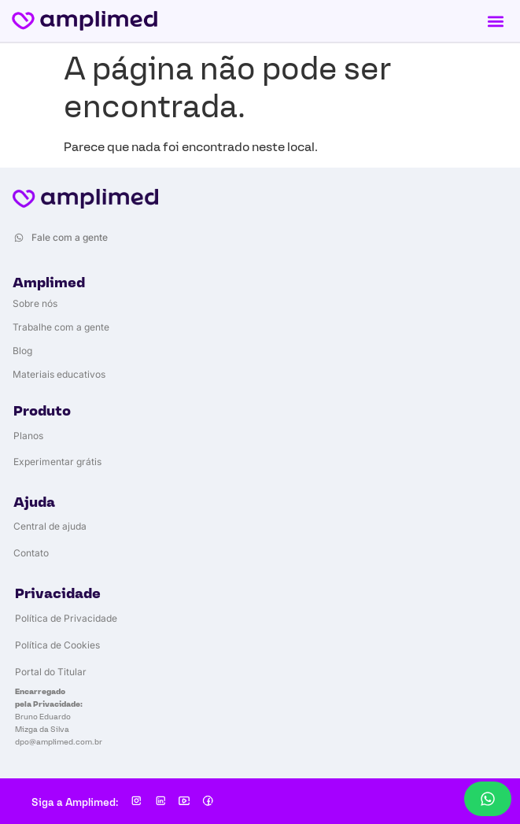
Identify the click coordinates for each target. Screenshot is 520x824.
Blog (22, 351)
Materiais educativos (59, 374)
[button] (495, 21)
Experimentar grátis (57, 461)
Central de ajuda (50, 526)
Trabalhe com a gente (61, 327)
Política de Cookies (57, 645)
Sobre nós (35, 303)
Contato (31, 553)
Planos (28, 436)
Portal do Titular (51, 672)
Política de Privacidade (66, 618)
